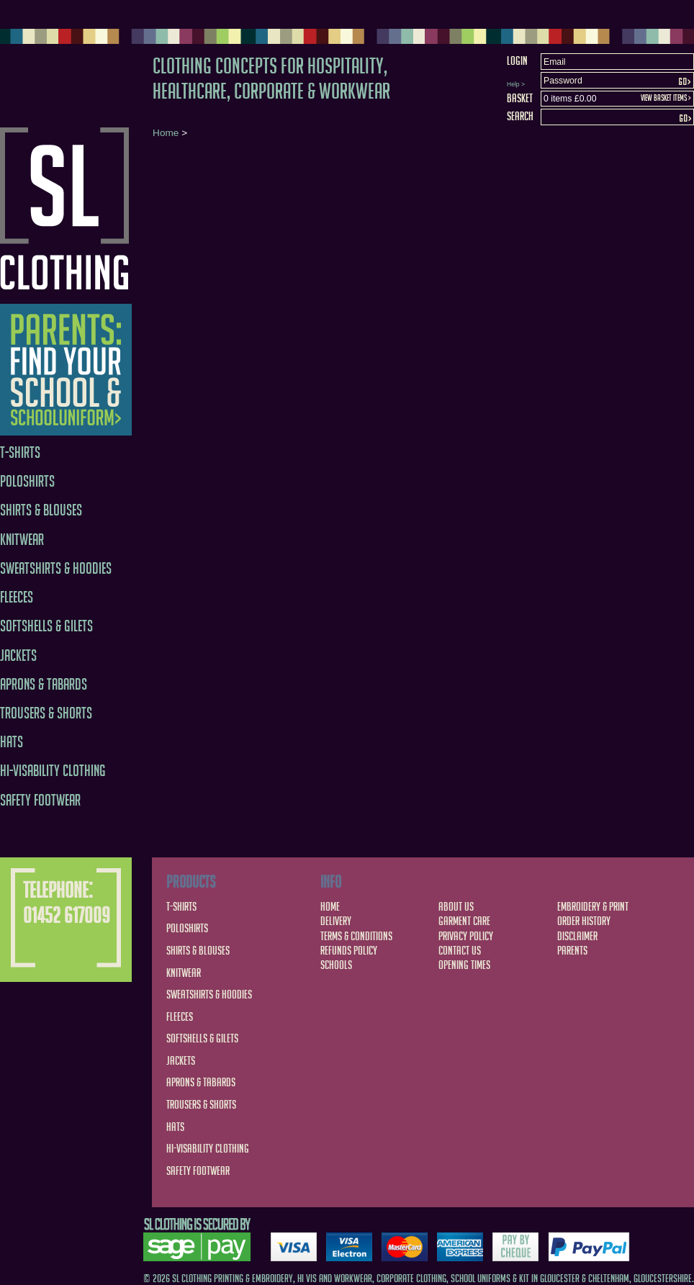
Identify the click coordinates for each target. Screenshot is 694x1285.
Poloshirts (27, 481)
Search (520, 116)
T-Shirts (20, 452)
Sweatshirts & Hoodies (56, 568)
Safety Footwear (40, 800)
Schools (336, 964)
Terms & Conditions (356, 936)
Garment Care (464, 921)
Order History (583, 921)
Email (555, 62)
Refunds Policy (348, 950)
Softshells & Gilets (46, 626)
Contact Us (459, 950)
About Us (456, 906)
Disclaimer (577, 936)
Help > (516, 84)
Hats (11, 742)
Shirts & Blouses (41, 510)
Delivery (335, 921)
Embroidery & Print (592, 906)
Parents (572, 950)
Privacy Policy (465, 936)
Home (166, 132)
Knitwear (22, 540)
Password (563, 81)
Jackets (18, 655)
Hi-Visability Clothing (53, 771)
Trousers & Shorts (46, 713)
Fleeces (16, 597)
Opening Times (464, 964)
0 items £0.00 (570, 99)
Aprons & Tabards (43, 684)
